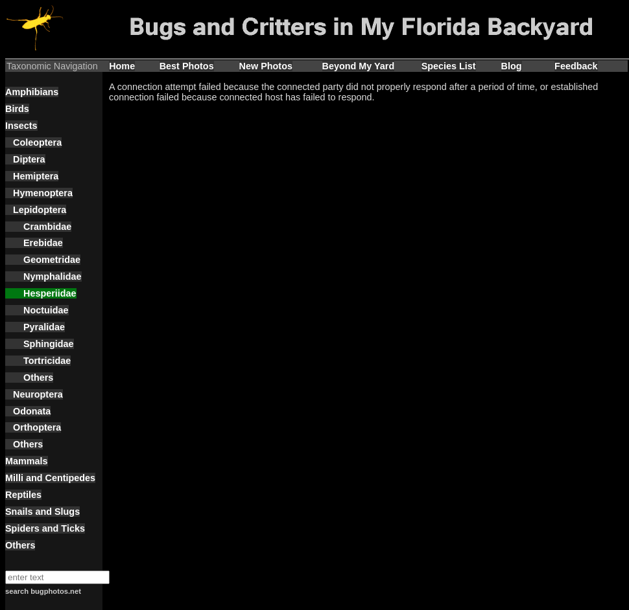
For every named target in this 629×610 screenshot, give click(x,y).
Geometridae (42, 259)
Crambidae (38, 226)
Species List (448, 66)
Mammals (26, 461)
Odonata (28, 411)
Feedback (575, 66)
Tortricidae (38, 361)
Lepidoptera (35, 210)
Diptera (25, 159)
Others (29, 377)
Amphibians (31, 92)
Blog (511, 66)
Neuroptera (34, 394)
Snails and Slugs (42, 511)
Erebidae (34, 243)
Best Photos (187, 66)
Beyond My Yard (358, 66)
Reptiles (23, 495)
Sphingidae (39, 344)
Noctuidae (37, 310)
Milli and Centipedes (50, 478)
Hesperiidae (41, 293)
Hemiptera (31, 176)
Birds (17, 109)
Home (122, 66)
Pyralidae (35, 327)
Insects (21, 125)
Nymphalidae (43, 276)
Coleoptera (33, 142)
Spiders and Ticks (45, 528)
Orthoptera (33, 427)
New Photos (265, 66)
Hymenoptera (39, 193)
